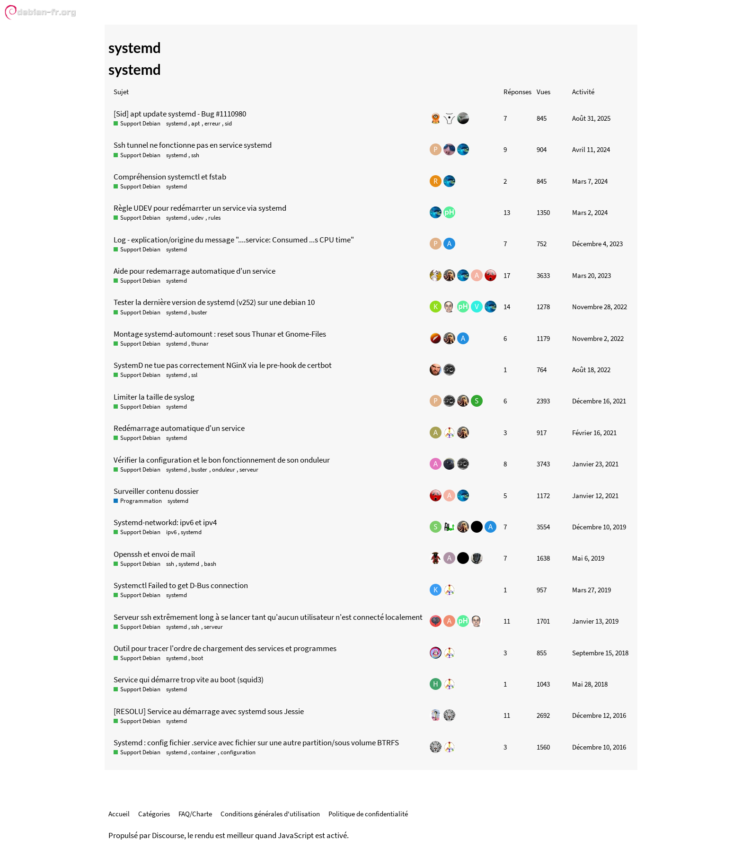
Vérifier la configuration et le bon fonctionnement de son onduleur (222, 460)
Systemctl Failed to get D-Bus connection (181, 585)
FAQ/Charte (195, 813)
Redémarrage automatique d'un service (179, 428)
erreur (212, 123)
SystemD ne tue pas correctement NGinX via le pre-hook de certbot (223, 365)
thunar (200, 344)
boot (197, 658)
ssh (195, 155)
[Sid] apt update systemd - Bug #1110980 (180, 113)
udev (197, 218)
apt (195, 123)
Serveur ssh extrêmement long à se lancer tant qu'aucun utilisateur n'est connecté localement (268, 617)
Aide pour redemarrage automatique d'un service (194, 271)
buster (199, 312)
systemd (176, 123)
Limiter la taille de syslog (154, 397)
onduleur (223, 469)
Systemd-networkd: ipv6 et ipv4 (165, 522)
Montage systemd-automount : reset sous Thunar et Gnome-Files (220, 334)
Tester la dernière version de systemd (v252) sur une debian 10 (214, 302)
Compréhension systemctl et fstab (170, 176)
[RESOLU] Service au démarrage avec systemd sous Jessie (209, 711)
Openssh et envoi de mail (154, 554)
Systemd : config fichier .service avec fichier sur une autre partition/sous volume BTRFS (256, 742)
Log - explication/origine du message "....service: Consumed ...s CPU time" (234, 239)
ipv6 (171, 532)
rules (214, 218)
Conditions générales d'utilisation (270, 813)
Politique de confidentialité (368, 813)
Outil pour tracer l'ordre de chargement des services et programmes (225, 648)
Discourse (168, 835)
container (203, 752)
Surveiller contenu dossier (156, 491)
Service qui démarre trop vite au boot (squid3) (189, 679)
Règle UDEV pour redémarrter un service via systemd (200, 208)
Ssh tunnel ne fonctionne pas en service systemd (193, 145)
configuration (238, 752)
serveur (248, 469)
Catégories (154, 813)
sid (228, 123)
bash (210, 564)
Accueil (119, 813)
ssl (194, 375)
